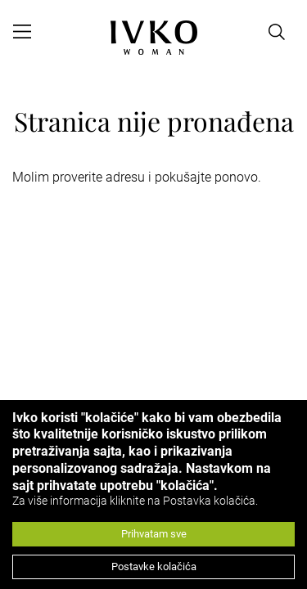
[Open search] (277, 32)
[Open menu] (22, 32)
